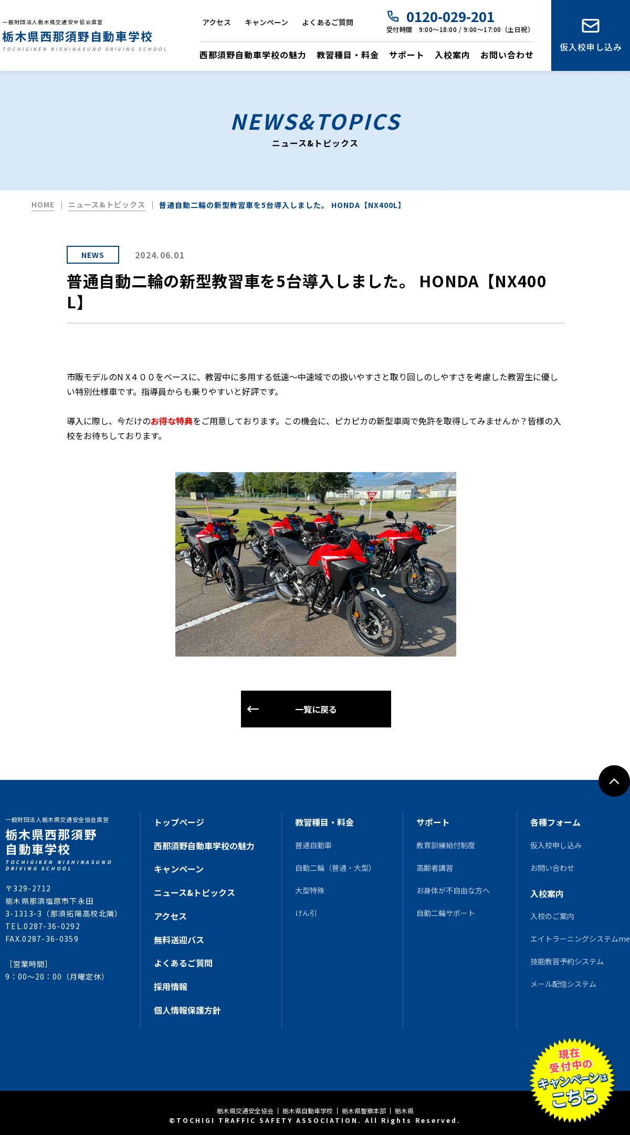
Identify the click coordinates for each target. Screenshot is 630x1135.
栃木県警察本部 (364, 1111)
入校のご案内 (552, 916)
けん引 (306, 913)
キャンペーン (266, 22)
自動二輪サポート (445, 913)
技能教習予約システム (567, 961)
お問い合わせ (507, 54)
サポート (407, 54)
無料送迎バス (179, 939)
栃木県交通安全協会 (245, 1111)
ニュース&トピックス (106, 204)
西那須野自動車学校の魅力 (253, 54)
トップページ (179, 822)
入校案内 (452, 54)
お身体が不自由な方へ (453, 890)
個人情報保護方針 (187, 1010)
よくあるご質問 (327, 22)
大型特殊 (309, 890)
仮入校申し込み (591, 46)
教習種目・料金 (348, 54)
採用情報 (170, 986)
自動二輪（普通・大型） (335, 867)
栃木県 (404, 1111)
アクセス (216, 22)
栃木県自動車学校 (307, 1111)
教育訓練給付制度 (445, 845)
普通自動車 (313, 845)
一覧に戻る (316, 709)
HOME (43, 204)
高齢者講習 (434, 867)
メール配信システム (563, 983)
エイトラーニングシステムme (580, 938)
